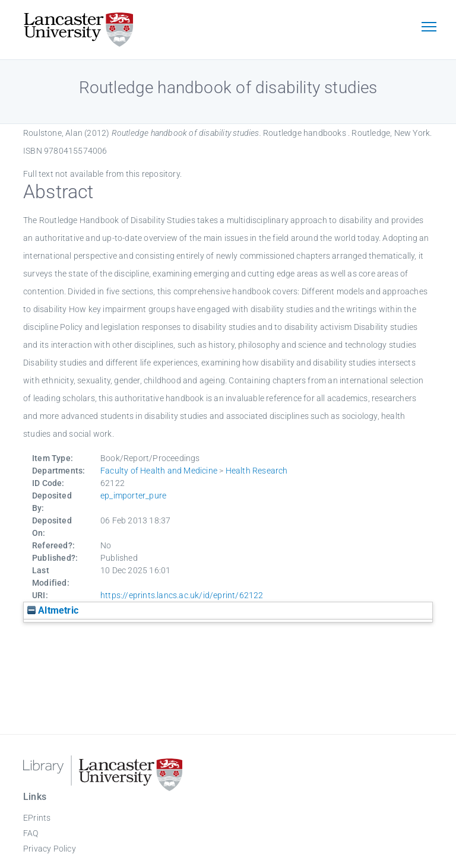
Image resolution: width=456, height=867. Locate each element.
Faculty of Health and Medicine (158, 470)
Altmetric (52, 610)
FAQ (31, 833)
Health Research (257, 470)
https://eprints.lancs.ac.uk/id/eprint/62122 (182, 595)
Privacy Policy (49, 848)
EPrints (36, 817)
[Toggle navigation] (429, 28)
